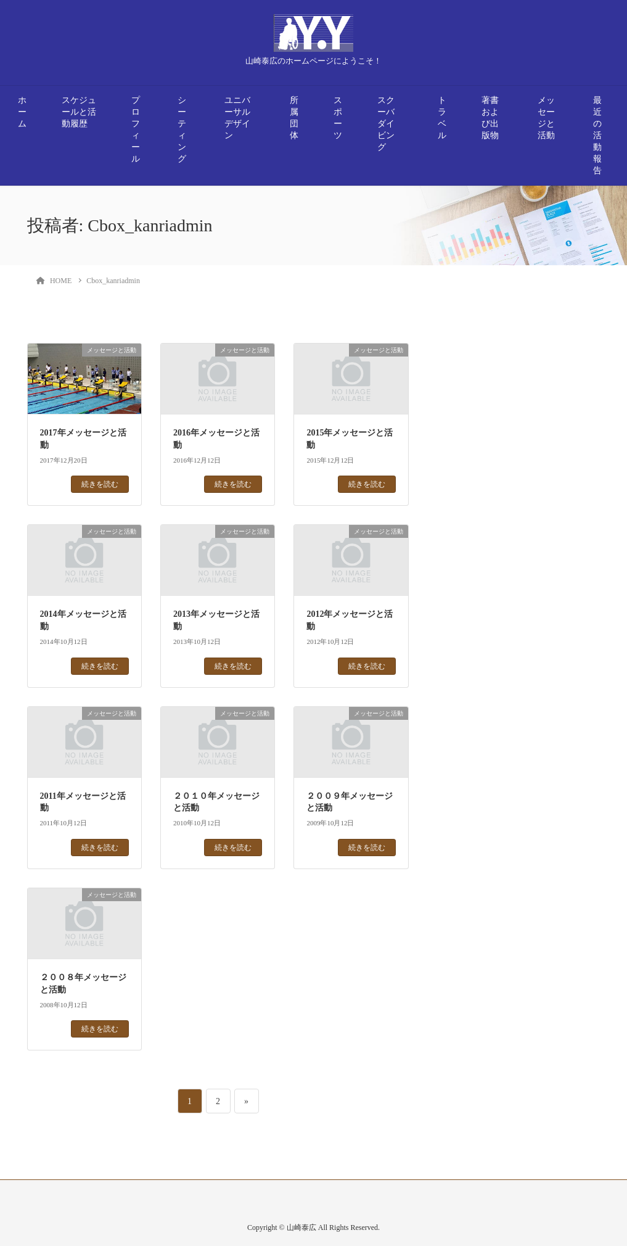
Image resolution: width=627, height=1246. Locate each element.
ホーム (22, 112)
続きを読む (99, 484)
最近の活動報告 (597, 135)
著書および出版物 (490, 118)
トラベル (442, 118)
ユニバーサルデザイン (237, 118)
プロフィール (135, 129)
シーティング (182, 129)
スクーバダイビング (386, 124)
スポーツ (338, 118)
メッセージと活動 (546, 118)
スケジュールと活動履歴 (79, 112)
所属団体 (294, 118)
